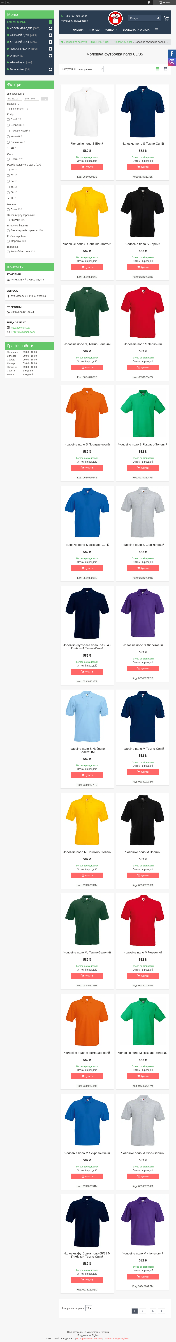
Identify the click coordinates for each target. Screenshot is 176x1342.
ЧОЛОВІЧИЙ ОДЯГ (100, 42)
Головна (77, 29)
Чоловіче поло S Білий (87, 143)
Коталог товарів (16, 22)
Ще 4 (13, 147)
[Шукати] (158, 18)
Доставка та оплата (136, 29)
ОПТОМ (14, 55)
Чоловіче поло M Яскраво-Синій (87, 1153)
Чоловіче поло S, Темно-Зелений (87, 344)
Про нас (94, 29)
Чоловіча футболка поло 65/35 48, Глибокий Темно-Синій (87, 647)
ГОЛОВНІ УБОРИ (20, 48)
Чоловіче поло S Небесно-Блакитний (87, 750)
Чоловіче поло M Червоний (143, 952)
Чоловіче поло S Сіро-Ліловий (142, 545)
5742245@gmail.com (23, 332)
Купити (89, 167)
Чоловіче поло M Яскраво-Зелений (142, 1053)
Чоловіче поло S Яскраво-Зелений (142, 444)
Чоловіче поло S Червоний (143, 344)
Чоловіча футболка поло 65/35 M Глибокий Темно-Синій (87, 1255)
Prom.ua (105, 1332)
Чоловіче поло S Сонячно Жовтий (87, 244)
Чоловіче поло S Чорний (142, 244)
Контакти (111, 29)
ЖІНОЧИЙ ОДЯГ (19, 35)
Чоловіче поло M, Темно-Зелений (87, 952)
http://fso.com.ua (20, 327)
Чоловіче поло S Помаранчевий (87, 444)
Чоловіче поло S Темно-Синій (143, 143)
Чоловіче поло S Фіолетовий (143, 645)
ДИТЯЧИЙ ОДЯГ (19, 42)
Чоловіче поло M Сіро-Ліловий (142, 1153)
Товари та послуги (76, 42)
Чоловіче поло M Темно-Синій (143, 748)
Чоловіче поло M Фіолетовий (142, 1253)
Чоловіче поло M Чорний (142, 852)
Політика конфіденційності (117, 1338)
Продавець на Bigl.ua (88, 1335)
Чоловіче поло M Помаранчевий (87, 1053)
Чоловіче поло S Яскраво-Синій (87, 545)
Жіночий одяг (17, 62)
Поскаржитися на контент (89, 1338)
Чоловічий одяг (123, 42)
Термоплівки (17, 69)
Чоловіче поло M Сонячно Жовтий (87, 852)
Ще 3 (13, 198)
